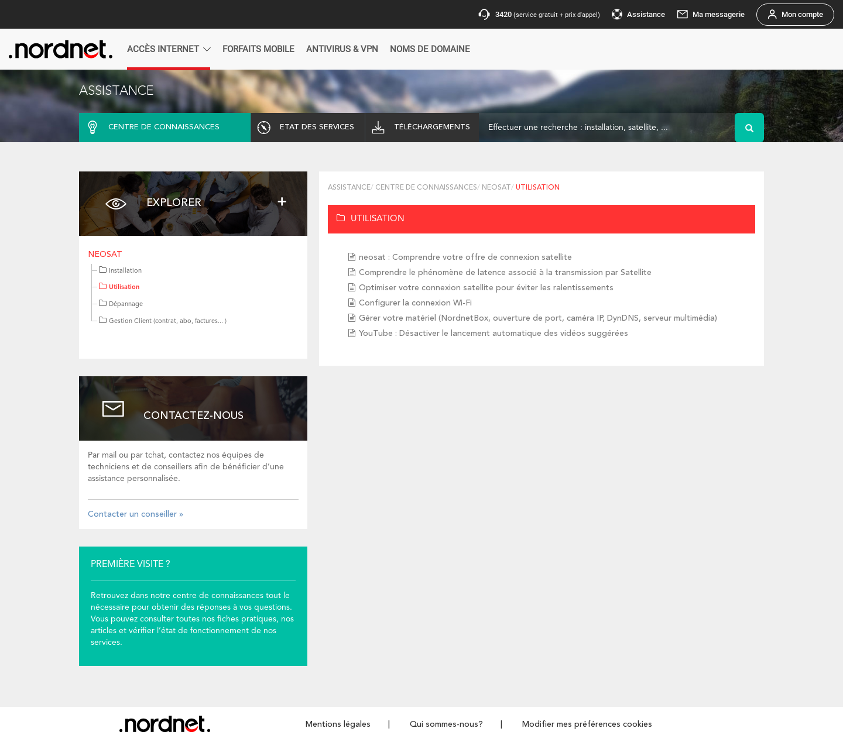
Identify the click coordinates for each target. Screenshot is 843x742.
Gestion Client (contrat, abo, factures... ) (163, 321)
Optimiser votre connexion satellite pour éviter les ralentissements (486, 288)
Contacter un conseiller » (135, 514)
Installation (120, 271)
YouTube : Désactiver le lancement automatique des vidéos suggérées (493, 333)
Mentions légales (338, 724)
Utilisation (119, 287)
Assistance (349, 187)
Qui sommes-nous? (446, 724)
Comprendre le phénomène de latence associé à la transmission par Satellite (505, 273)
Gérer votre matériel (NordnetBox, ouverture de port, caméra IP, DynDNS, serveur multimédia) (538, 318)
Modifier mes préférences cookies (587, 724)
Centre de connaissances (426, 187)
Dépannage (121, 304)
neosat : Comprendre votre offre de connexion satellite (465, 257)
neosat (105, 254)
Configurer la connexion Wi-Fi (415, 303)
